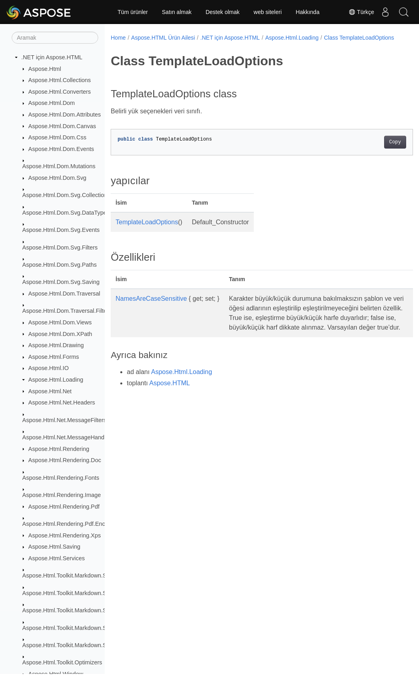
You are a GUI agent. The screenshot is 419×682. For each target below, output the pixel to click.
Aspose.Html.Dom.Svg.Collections (66, 195)
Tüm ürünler (132, 12)
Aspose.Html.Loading (55, 379)
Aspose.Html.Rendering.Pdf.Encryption (72, 524)
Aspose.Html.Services (56, 558)
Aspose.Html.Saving (54, 546)
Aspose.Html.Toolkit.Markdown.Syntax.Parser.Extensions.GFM (102, 628)
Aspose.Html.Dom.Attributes (64, 114)
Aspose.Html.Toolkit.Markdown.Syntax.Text (77, 645)
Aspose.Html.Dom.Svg (57, 178)
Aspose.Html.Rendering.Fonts (60, 478)
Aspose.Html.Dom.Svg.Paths (59, 265)
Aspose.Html (44, 69)
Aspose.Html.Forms (53, 357)
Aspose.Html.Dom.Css (57, 137)
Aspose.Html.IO (48, 368)
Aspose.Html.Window (55, 674)
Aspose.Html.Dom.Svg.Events (61, 230)
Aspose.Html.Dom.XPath (60, 334)
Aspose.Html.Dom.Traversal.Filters (67, 311)
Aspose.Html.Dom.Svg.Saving (61, 282)
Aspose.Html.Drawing (56, 345)
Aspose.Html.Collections (59, 80)
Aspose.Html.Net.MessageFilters (64, 420)
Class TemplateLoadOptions (151, 46)
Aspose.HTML (169, 401)
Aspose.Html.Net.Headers (61, 402)
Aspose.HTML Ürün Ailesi (163, 37)
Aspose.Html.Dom (51, 103)
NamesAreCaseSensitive (151, 307)
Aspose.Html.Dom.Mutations (58, 166)
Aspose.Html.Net (50, 391)
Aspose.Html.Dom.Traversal (64, 293)
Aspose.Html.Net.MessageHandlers (68, 437)
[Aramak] (55, 38)
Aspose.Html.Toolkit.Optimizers (62, 662)
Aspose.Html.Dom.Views (60, 322)
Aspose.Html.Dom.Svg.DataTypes (66, 212)
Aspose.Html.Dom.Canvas (62, 126)
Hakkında (308, 12)
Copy (374, 150)
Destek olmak (223, 12)
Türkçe (358, 12)
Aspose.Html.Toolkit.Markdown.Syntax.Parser (80, 610)
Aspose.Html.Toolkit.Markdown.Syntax (71, 575)
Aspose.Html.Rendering (58, 449)
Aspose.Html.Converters (59, 92)
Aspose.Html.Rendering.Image (61, 495)
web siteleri (268, 12)
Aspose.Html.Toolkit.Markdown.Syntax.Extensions (86, 593)
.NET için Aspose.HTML (52, 57)
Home (118, 37)
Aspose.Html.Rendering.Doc (64, 460)
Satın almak (177, 12)
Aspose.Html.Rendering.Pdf (64, 506)
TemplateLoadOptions (146, 230)
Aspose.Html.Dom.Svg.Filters (60, 247)
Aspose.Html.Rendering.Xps (64, 535)
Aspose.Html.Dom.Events (61, 149)
